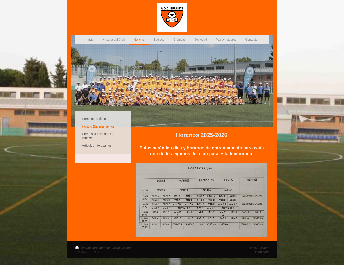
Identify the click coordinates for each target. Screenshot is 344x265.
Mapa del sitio (121, 247)
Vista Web (262, 251)
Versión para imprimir (93, 247)
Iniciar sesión (259, 247)
